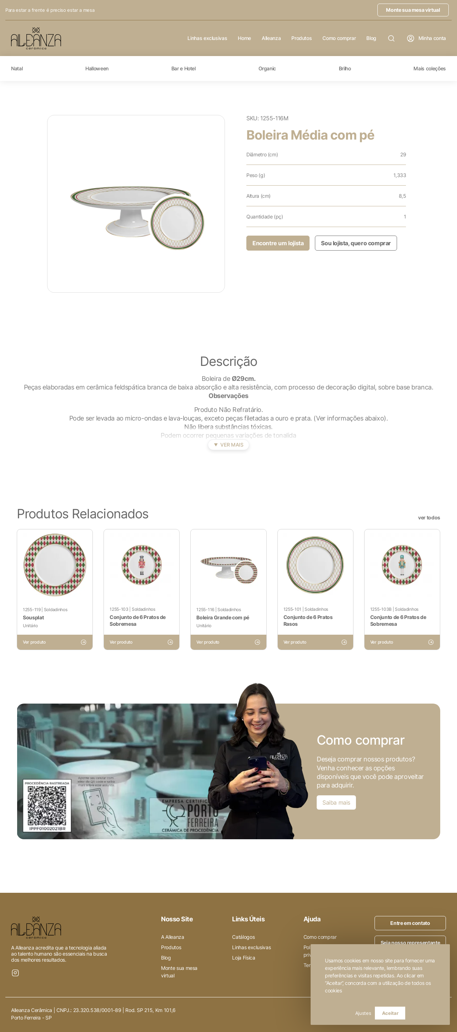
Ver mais (228, 445)
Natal (16, 68)
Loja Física (243, 958)
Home (244, 38)
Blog (371, 38)
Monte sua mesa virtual (413, 10)
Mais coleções (429, 68)
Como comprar (339, 38)
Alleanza (271, 38)
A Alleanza (172, 937)
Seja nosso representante (410, 943)
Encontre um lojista (277, 243)
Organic (267, 68)
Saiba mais (336, 802)
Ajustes (363, 1013)
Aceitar (390, 1013)
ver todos (429, 517)
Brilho (345, 68)
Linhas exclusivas (207, 38)
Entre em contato (410, 923)
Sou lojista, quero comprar (356, 243)
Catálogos (243, 937)
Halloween (97, 68)
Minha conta (426, 38)
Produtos (301, 38)
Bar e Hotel (183, 68)
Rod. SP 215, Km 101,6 (150, 1010)
